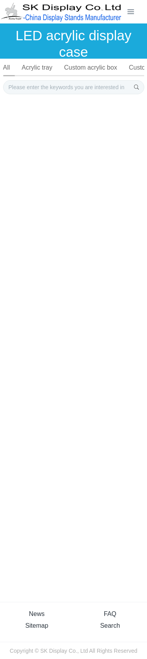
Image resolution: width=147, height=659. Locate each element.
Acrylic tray (37, 67)
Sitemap (36, 625)
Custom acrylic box (90, 67)
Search (110, 625)
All (6, 67)
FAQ (110, 614)
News (37, 614)
